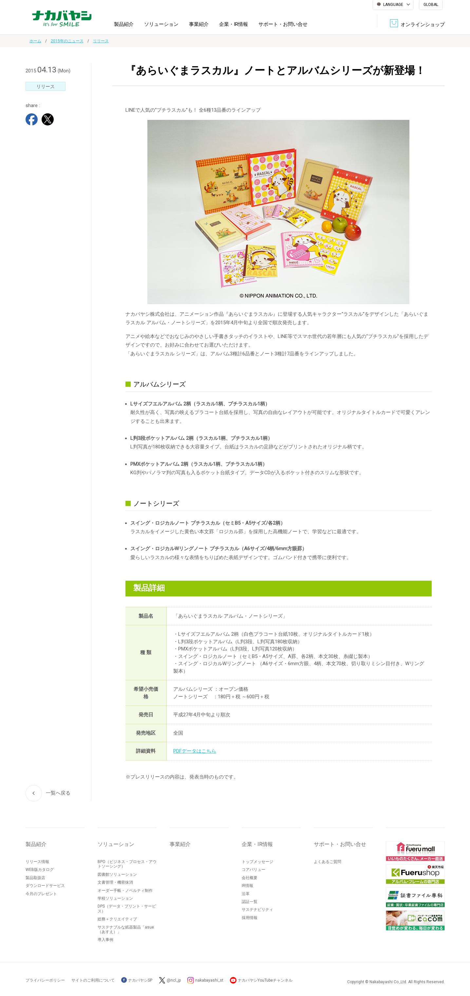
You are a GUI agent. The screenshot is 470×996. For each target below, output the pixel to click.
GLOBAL (430, 4)
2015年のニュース (67, 41)
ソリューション (161, 24)
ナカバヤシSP (136, 980)
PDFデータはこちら (194, 751)
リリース (101, 41)
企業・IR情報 (233, 24)
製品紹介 (124, 24)
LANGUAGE (393, 4)
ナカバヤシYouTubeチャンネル (265, 980)
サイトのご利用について (93, 980)
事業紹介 (199, 24)
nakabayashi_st (209, 980)
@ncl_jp (174, 980)
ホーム (35, 41)
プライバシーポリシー (45, 980)
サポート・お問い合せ (283, 24)
